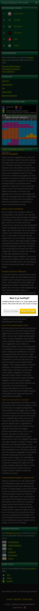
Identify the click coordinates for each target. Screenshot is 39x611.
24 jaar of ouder (28, 311)
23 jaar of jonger (11, 311)
